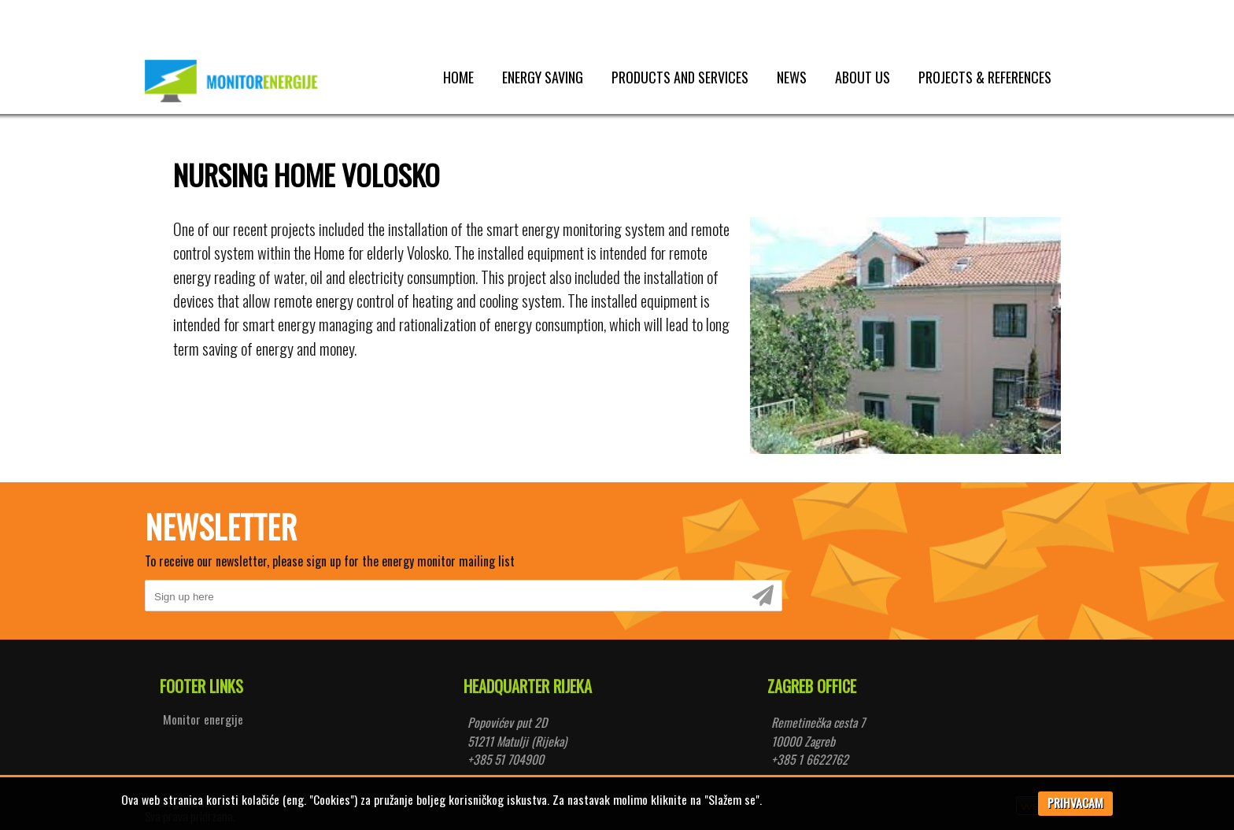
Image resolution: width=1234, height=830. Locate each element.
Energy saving (542, 77)
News (792, 77)
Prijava (1059, 15)
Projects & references (984, 77)
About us (862, 77)
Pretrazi (304, 15)
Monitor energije (203, 719)
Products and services (679, 77)
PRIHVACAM (1075, 802)
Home (458, 77)
